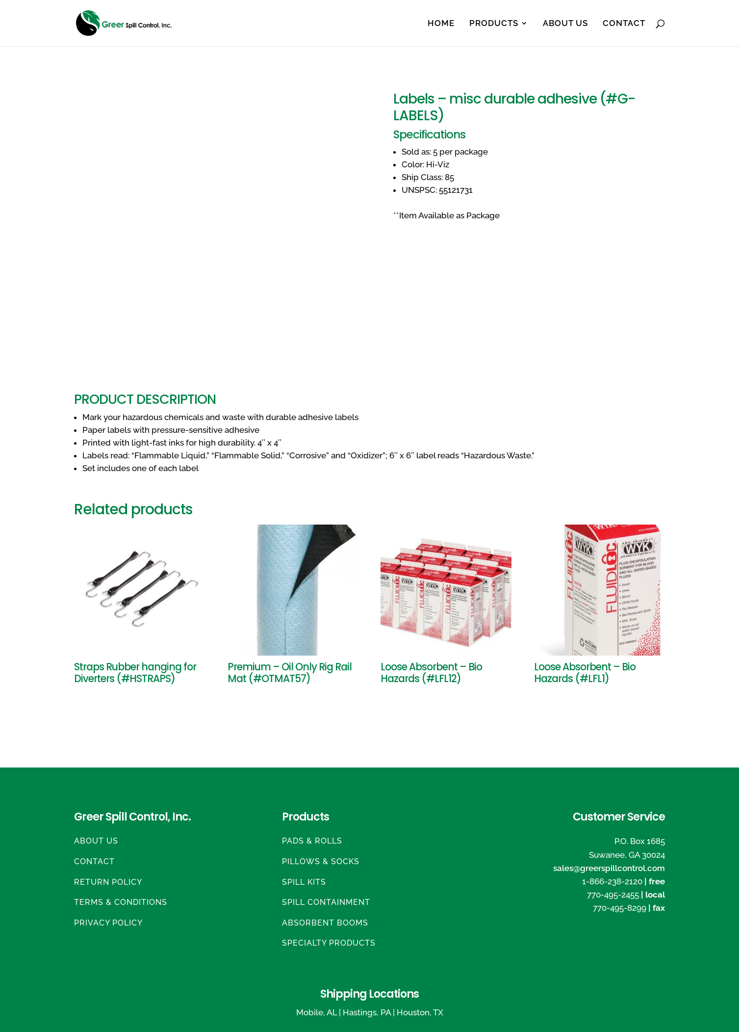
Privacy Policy (108, 922)
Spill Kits (304, 882)
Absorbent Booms (325, 922)
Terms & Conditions (120, 902)
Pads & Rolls (312, 841)
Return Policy (108, 882)
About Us (565, 24)
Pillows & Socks (320, 861)
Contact (624, 24)
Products (493, 24)
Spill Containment (326, 902)
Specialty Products (329, 943)
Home (441, 24)
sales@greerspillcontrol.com (609, 868)
